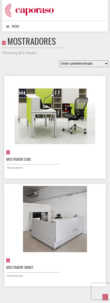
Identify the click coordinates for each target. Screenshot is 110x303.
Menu (12, 26)
